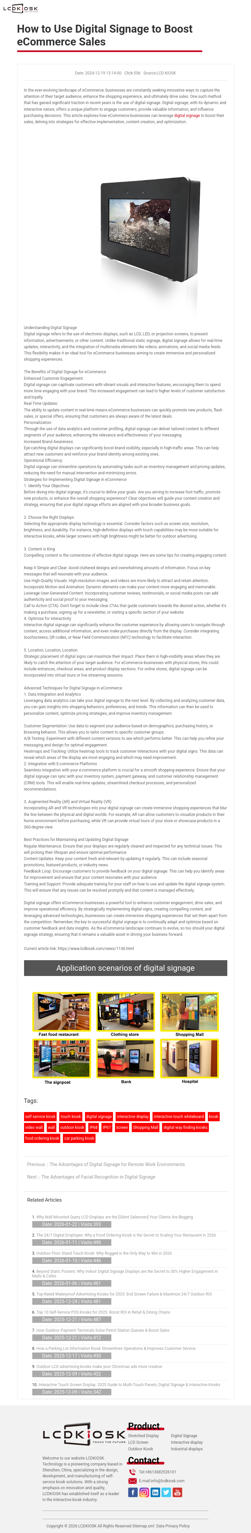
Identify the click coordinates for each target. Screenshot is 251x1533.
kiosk (213, 1116)
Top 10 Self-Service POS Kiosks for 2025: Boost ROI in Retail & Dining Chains (103, 1312)
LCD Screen (138, 1442)
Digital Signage (184, 1436)
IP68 (94, 1127)
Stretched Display (143, 1436)
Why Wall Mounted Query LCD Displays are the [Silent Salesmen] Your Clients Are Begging (114, 1217)
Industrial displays (187, 1449)
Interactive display (187, 1442)
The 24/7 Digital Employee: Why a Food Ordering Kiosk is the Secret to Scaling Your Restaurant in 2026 (126, 1235)
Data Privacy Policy (173, 1526)
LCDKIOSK (87, 1526)
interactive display (133, 1116)
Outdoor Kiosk (140, 1449)
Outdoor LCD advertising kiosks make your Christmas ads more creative (99, 1366)
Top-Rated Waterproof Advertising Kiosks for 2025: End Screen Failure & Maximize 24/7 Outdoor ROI (124, 1294)
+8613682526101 (160, 1472)
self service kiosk (40, 1116)
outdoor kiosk (72, 1127)
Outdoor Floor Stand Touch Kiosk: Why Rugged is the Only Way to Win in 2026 (104, 1253)
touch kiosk (71, 1116)
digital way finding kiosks (185, 1127)
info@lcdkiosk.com (167, 1481)
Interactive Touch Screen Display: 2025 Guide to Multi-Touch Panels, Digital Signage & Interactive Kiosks (129, 1384)
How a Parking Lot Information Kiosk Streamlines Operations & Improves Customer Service (115, 1348)
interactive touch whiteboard (179, 1116)
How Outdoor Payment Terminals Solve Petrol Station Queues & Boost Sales (102, 1330)
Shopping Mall (145, 1127)
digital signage (187, 115)
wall (51, 1127)
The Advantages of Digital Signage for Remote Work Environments (117, 1164)
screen (122, 1127)
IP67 (107, 1127)
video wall (34, 1127)
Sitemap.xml (143, 1526)
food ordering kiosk (42, 1138)
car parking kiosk (79, 1138)
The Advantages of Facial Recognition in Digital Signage (98, 1177)
